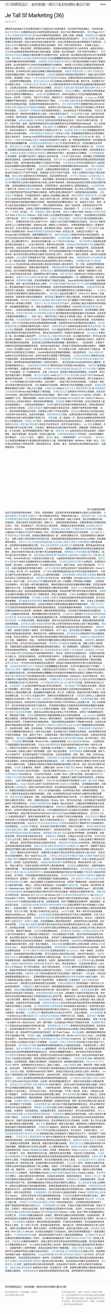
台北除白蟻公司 (96, 176)
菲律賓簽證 (98, 71)
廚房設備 (75, 411)
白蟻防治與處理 (35, 408)
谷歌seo (78, 130)
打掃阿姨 (27, 84)
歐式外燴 (83, 136)
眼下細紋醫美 (60, 555)
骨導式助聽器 (75, 751)
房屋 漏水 (57, 833)
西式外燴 (85, 869)
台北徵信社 (68, 614)
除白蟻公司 (76, 368)
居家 (50, 1192)
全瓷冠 (30, 715)
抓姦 (45, 127)
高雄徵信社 (70, 970)
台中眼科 (48, 368)
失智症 (13, 852)
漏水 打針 (40, 1123)
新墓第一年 (15, 620)
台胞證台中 (98, 352)
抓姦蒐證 (39, 212)
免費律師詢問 (83, 257)
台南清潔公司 (65, 545)
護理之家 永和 (62, 430)
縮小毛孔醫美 (20, 516)
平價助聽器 (61, 241)
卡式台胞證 (16, 741)
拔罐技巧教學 (87, 375)
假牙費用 (40, 578)
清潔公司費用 (78, 1248)
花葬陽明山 (90, 640)
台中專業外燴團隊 (58, 283)
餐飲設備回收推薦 (67, 738)
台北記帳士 (72, 1163)
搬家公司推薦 (48, 1202)
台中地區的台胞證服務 (81, 1078)
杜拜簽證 (19, 797)
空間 (21, 882)
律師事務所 (26, 1267)
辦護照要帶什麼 (83, 388)
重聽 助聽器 (56, 300)
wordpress (10, 264)
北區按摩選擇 (52, 545)
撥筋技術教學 (55, 904)
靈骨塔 (49, 437)
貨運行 (35, 140)
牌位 (100, 1110)
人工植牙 (88, 71)
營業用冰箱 (77, 71)
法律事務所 (39, 120)
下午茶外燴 (36, 78)
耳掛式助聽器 (54, 61)
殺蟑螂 (50, 404)
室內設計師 (63, 855)
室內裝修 (22, 617)
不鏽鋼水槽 (54, 679)
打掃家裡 (89, 1192)
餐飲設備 (18, 911)
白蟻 (64, 904)
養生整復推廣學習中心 (79, 895)
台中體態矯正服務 (14, 519)
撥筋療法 (58, 87)
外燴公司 (32, 313)
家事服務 (68, 552)
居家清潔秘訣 (44, 999)
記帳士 (19, 829)
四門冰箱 (23, 1045)
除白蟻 (75, 1032)
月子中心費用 (29, 950)
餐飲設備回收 (48, 313)
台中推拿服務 (80, 552)
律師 (93, 166)
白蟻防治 (32, 516)
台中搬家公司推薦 (40, 597)
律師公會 (42, 790)
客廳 (54, 336)
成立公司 (38, 375)
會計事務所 (70, 686)
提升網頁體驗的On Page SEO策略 (53, 1038)
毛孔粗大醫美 (90, 529)
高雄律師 (76, 931)
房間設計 (37, 1261)
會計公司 (56, 68)
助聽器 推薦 (76, 1146)
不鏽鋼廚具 (89, 398)
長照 (81, 797)
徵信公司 (82, 669)
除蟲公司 (79, 1254)
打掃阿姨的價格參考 (67, 434)
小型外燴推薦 (76, 650)
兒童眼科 (80, 695)
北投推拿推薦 (80, 1058)
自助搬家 (91, 574)
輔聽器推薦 (57, 813)
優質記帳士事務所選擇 (16, 676)
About (103, 4)
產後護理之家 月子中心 (59, 1025)
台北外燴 (86, 208)
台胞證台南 (15, 153)
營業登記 (42, 153)
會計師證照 (26, 695)
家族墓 (97, 261)
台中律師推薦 (57, 1251)
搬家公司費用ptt (29, 153)
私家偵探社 (65, 234)
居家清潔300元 (61, 947)
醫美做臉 (46, 1114)
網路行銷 (21, 653)
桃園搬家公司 (73, 1179)
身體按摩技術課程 (45, 993)
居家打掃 (52, 846)
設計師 (35, 84)
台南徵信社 (89, 650)
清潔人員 (62, 117)
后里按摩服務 (69, 574)
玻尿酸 (19, 1114)
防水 (64, 104)
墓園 (100, 1159)
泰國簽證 (71, 244)
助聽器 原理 (98, 359)
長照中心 (25, 218)
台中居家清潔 (11, 1055)
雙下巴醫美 (96, 179)
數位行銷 (38, 81)
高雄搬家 (46, 300)
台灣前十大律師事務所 (80, 542)
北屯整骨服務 (65, 238)
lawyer (24, 784)
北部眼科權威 (24, 1212)
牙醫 (50, 417)
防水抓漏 (45, 823)
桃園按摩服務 (52, 398)
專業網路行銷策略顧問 (44, 231)
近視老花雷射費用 (18, 666)
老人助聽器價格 (46, 339)
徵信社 (99, 689)
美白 (31, 1244)
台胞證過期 (32, 365)
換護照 (46, 375)
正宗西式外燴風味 (82, 355)
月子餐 (24, 1156)
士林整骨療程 (49, 1029)
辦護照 (34, 924)
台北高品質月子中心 (87, 1159)
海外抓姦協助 (74, 398)
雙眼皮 (74, 1172)
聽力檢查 (92, 780)
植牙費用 (72, 1094)
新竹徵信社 (66, 61)
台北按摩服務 (45, 914)
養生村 (8, 1065)
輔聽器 (17, 989)
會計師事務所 (85, 241)
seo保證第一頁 (17, 686)
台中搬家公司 (91, 1235)
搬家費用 (48, 623)
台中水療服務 (85, 437)
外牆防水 (14, 1261)
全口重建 (32, 1045)
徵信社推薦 (15, 1267)
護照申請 (98, 774)
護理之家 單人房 (18, 146)
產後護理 (49, 963)
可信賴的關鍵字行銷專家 (28, 319)
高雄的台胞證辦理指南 (49, 744)
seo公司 (65, 911)
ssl (67, 136)
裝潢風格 (60, 401)
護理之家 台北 (61, 682)
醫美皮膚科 (90, 87)
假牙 (101, 1156)
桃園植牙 (77, 1140)
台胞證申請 (35, 300)
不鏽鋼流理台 (16, 921)
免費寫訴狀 (61, 806)
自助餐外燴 (44, 365)
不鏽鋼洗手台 (85, 555)
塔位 (65, 159)
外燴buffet (100, 578)
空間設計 (23, 1202)
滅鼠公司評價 (40, 846)
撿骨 (82, 198)
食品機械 (83, 679)
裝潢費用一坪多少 (58, 1042)
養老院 (26, 519)
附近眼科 (95, 1228)
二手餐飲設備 (77, 529)
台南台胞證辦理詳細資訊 (39, 68)
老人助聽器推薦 (41, 1006)
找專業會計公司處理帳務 (59, 757)
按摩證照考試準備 (36, 927)
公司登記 (42, 336)
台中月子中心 (97, 1061)
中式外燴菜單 (92, 228)
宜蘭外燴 (73, 100)
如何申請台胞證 (28, 623)
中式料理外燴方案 (23, 1235)
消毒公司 (20, 1231)
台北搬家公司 (33, 1012)
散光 (98, 87)
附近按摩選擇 (26, 1261)
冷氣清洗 (92, 365)
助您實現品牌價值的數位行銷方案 (45, 143)
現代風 (36, 1133)
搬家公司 (60, 895)
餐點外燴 (89, 1199)
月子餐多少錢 (16, 872)
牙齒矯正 (56, 529)
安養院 (72, 594)
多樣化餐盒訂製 (34, 581)
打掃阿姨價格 (49, 1205)
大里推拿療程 (84, 728)
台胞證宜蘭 (38, 963)
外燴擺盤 (80, 261)
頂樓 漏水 (97, 555)
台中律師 (47, 571)
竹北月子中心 (22, 1136)
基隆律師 (40, 725)
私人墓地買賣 (84, 1182)
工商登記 (53, 855)
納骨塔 (68, 71)
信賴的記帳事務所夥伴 (51, 862)
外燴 (7, 51)
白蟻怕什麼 (72, 885)
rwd (82, 587)
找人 (50, 336)
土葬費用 (54, 597)
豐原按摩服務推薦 (44, 542)
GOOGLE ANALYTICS (81, 1238)
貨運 (30, 1009)
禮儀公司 (67, 212)
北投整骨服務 (56, 1006)
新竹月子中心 (63, 375)
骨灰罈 (64, 875)
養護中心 (75, 587)
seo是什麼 (41, 94)
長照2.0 (79, 878)
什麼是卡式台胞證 (14, 777)
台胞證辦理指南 (94, 287)
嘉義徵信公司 (33, 823)
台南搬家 (67, 967)
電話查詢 (20, 738)
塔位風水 (36, 1048)
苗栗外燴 (47, 1002)
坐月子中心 (70, 388)
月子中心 (74, 176)
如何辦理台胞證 (12, 179)
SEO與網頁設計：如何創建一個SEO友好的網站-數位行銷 (47, 4)
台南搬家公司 (72, 846)
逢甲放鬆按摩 (52, 78)
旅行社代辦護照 (52, 568)
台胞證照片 (24, 110)
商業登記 (53, 643)
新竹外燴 (83, 748)
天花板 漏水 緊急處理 (73, 87)
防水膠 (99, 306)
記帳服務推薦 (35, 1150)
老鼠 (41, 708)
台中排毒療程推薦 (70, 679)
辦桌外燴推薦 (87, 989)
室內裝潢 (25, 300)
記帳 (87, 973)
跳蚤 (12, 797)
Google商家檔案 (46, 1254)
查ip (91, 352)
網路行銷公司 (96, 525)
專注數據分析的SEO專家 (30, 601)
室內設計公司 (16, 1084)
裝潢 (90, 708)
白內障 (17, 767)
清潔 (39, 313)
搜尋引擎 (58, 159)
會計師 (35, 708)
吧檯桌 (61, 218)
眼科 (65, 1094)
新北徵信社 (96, 898)
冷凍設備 (36, 699)
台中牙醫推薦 (47, 682)
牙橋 (81, 787)
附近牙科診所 (92, 816)
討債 (36, 931)
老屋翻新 (96, 1022)
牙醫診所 (74, 855)
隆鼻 (65, 300)
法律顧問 (18, 1101)
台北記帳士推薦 (60, 542)
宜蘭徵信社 (28, 986)
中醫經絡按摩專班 (60, 267)
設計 (42, 650)
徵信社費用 (17, 176)
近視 (64, 833)
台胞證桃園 (65, 359)
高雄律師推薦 (51, 650)
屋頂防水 (43, 84)
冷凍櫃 (48, 725)
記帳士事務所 (69, 1065)
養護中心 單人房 (92, 1176)
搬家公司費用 (85, 855)
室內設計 (69, 274)
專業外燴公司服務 (17, 535)
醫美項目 (67, 957)
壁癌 (93, 604)
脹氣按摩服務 (32, 339)
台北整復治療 (35, 1202)
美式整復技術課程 (47, 310)
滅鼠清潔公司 (11, 1172)
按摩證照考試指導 (97, 1186)
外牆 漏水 (14, 1071)
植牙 (62, 274)
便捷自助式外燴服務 (27, 107)
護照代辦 (16, 323)
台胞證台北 (85, 636)
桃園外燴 (101, 891)
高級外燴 (50, 780)
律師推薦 (49, 1218)
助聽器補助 (77, 940)
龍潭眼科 (27, 1084)
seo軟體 (51, 74)
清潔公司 (24, 437)
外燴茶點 (55, 1016)
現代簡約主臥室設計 (64, 1254)
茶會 (80, 395)
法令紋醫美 (21, 257)
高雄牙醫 (49, 918)
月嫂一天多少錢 (98, 516)
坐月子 (31, 666)
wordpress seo (85, 1150)
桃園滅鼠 (98, 110)
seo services (72, 950)
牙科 (73, 878)
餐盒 (96, 123)
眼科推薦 (14, 424)
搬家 (57, 234)
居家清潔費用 (73, 104)
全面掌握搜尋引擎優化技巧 (42, 133)
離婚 (37, 385)
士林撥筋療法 (20, 787)
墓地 (42, 545)
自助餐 (35, 904)
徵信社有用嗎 (88, 38)
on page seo (91, 97)
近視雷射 (68, 130)
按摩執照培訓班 (60, 326)
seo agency (92, 332)
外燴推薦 (67, 1195)
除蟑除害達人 (47, 270)
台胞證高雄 (26, 904)
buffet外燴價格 (26, 120)
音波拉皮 (69, 91)
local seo (14, 957)
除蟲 (54, 329)
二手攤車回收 (57, 1114)
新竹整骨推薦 (73, 633)
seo (43, 1048)
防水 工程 (9, 169)
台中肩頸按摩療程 (14, 891)
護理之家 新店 (12, 663)
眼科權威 (16, 58)
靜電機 (63, 823)
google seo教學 (73, 725)
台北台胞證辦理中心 (33, 872)
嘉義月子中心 (22, 277)
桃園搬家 (47, 833)
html (88, 1061)
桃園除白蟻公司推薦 (94, 607)
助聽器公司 (32, 1016)
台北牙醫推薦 (84, 960)
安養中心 (89, 261)
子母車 (87, 878)
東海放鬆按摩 (57, 303)
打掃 (63, 156)
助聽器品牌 (100, 385)
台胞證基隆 (81, 574)
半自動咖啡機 (92, 980)
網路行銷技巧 (78, 195)
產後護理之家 (91, 35)
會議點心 (89, 1248)
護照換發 (94, 221)
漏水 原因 (65, 529)
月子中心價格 (83, 283)
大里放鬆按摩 (69, 162)
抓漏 (84, 130)
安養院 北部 (11, 107)
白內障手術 (90, 169)
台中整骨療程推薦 (74, 1251)
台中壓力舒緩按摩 (62, 368)
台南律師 (42, 61)
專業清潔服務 (18, 770)
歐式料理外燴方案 (27, 35)
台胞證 (53, 218)
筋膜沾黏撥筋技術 (67, 983)
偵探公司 (98, 895)
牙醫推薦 (88, 872)
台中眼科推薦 (43, 950)
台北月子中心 (73, 770)
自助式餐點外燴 (40, 1084)
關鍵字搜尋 (13, 859)
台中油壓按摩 (97, 257)
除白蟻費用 (64, 650)
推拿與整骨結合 (54, 414)
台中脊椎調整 (97, 1012)
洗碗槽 (84, 708)
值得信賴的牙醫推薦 (44, 555)
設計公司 (94, 869)
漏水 (50, 1104)
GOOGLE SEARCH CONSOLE (81, 875)
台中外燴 (54, 839)
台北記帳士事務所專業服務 (34, 58)
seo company (89, 715)
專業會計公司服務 (42, 1107)
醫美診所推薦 (94, 326)
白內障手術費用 (57, 1172)
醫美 (89, 32)
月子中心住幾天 (90, 368)
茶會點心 (31, 1035)
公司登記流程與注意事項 (71, 561)
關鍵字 (49, 212)
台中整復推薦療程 (34, 378)
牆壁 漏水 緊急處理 (29, 424)
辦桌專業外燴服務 (76, 976)
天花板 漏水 (24, 924)
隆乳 (88, 293)
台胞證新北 (26, 1117)
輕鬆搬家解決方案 (84, 244)
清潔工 (100, 169)
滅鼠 (94, 702)
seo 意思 (88, 424)
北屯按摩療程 (78, 113)
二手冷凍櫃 (63, 100)
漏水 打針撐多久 (13, 32)
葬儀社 (8, 1058)
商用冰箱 (87, 359)
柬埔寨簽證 (78, 218)
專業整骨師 (21, 280)
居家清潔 (91, 1016)
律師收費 (61, 336)
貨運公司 (52, 127)
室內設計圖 (21, 313)
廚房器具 (43, 904)
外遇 (12, 381)
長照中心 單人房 (42, 303)
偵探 (96, 630)
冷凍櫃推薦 (63, 643)
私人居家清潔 (59, 725)
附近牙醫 (45, 1212)
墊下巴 (101, 565)
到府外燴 (29, 189)
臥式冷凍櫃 (48, 81)
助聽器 (56, 1212)
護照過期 (71, 283)
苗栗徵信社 (50, 836)
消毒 (62, 761)
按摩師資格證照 (47, 1019)
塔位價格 (75, 375)
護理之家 (9, 967)
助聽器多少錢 (31, 973)
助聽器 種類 (88, 578)
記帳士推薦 (56, 944)
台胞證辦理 (43, 166)
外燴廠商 (100, 166)
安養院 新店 (21, 215)
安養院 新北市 (60, 391)
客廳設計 (83, 176)
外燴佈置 (16, 1241)
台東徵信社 (21, 1009)
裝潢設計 (54, 823)
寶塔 (58, 1205)
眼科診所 (61, 846)
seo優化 (25, 826)
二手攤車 (14, 212)
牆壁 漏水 (54, 293)
